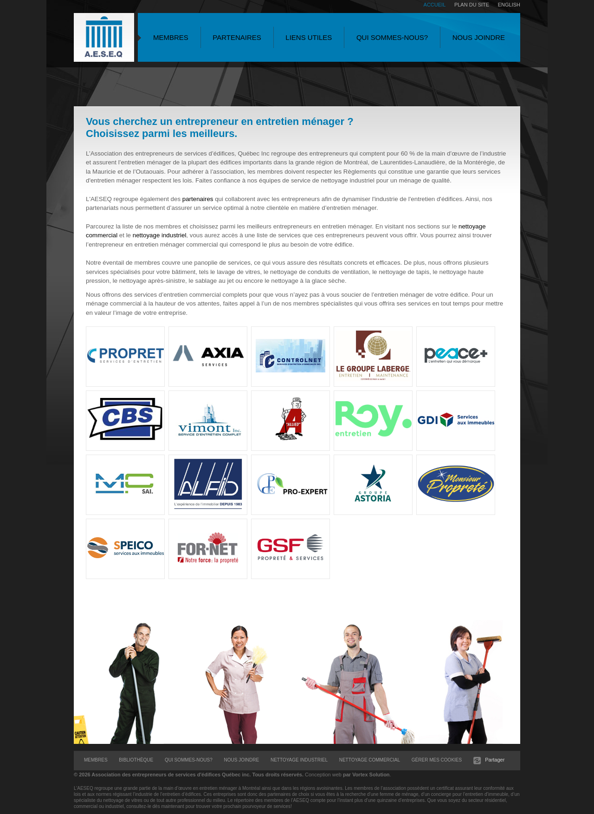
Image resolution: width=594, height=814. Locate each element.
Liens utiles (308, 37)
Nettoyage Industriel (299, 759)
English (509, 4)
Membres (170, 37)
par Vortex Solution (366, 774)
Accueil (435, 4)
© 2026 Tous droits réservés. (188, 774)
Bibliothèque (136, 759)
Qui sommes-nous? (392, 37)
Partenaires (237, 37)
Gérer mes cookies (437, 759)
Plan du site (471, 4)
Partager (495, 759)
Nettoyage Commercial (369, 759)
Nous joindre (478, 37)
